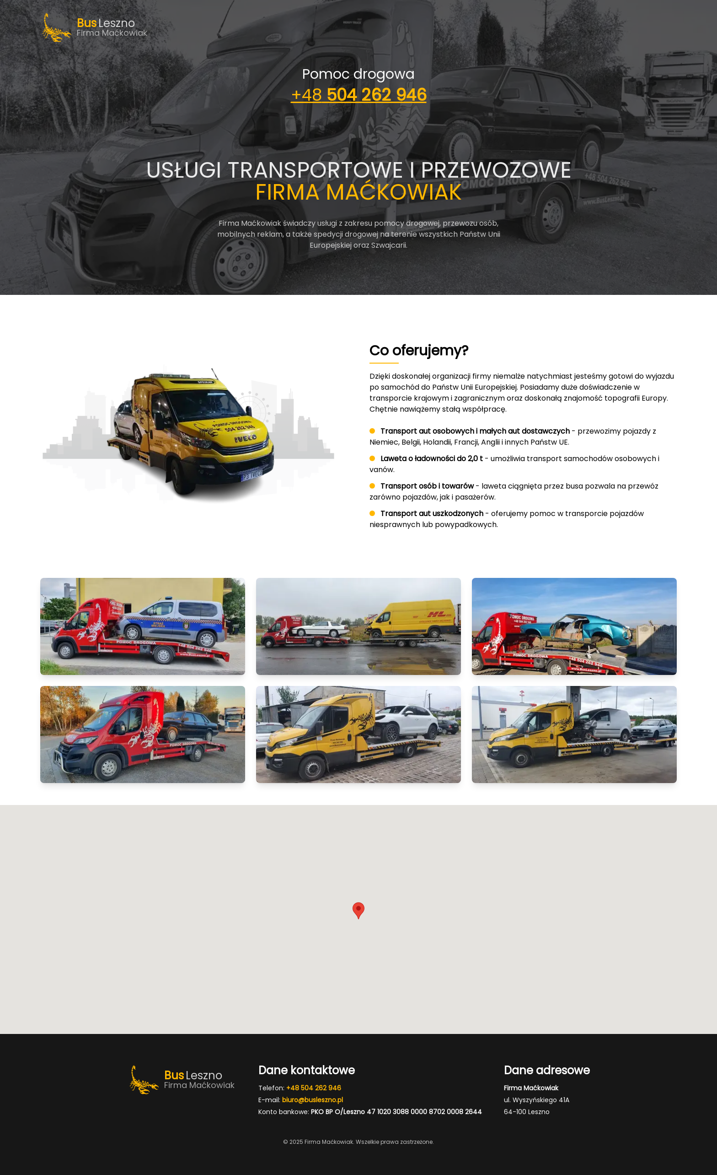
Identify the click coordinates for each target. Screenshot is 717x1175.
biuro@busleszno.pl (312, 1099)
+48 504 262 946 (313, 1088)
